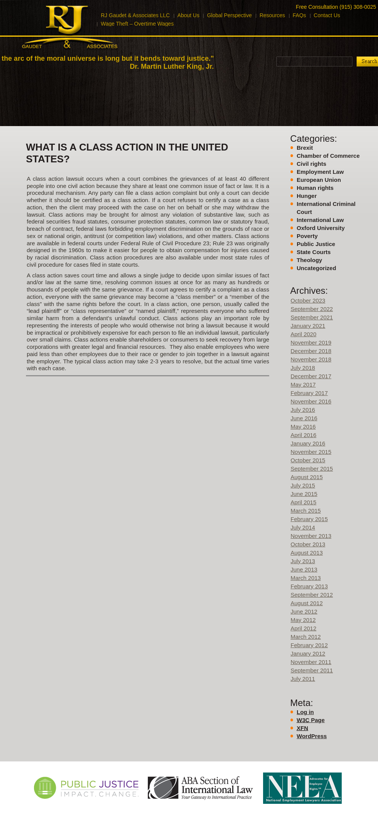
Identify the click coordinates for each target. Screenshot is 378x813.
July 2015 (303, 485)
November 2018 (311, 359)
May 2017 (303, 384)
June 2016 (304, 418)
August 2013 (307, 552)
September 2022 (312, 309)
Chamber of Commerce (328, 155)
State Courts (314, 252)
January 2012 (308, 653)
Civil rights (311, 163)
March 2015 (306, 510)
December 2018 (311, 351)
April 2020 (304, 334)
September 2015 (312, 468)
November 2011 (311, 662)
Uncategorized (316, 268)
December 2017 (311, 376)
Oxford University (321, 228)
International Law (320, 220)
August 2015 (307, 477)
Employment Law (320, 171)
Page (311, 720)
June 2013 (304, 569)
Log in (305, 712)
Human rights (315, 188)
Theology (309, 260)
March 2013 (306, 578)
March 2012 (306, 636)
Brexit (305, 147)
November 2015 (311, 452)
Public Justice (316, 244)
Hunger (307, 196)
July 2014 (303, 527)
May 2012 (303, 620)
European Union (319, 180)
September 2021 (312, 317)
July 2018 (303, 367)
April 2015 (304, 502)
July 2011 (303, 678)
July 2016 (303, 409)
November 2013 (311, 536)
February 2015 (309, 519)
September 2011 (312, 670)
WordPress (312, 736)
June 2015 (304, 494)
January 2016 (308, 443)
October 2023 (308, 300)
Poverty (307, 236)
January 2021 (308, 325)
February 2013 (309, 586)
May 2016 (303, 426)
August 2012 (307, 603)
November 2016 (311, 401)
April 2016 (304, 435)
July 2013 (303, 561)
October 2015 (308, 460)
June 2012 (304, 611)
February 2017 (309, 393)
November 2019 (311, 342)
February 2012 (309, 645)
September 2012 (312, 594)
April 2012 (304, 628)
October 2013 (308, 544)
